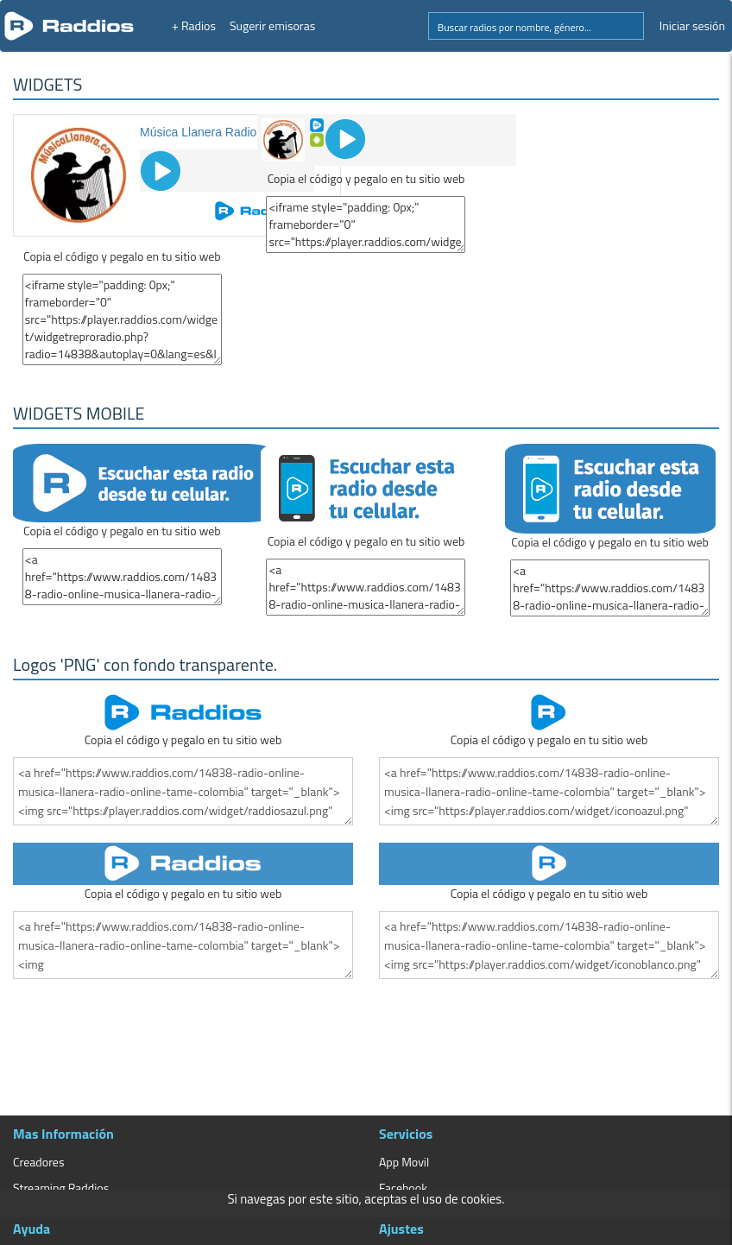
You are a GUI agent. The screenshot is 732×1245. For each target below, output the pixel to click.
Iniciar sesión (692, 25)
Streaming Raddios (61, 1188)
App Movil (404, 1162)
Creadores (38, 1162)
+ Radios (194, 25)
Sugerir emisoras (272, 25)
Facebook (403, 1188)
